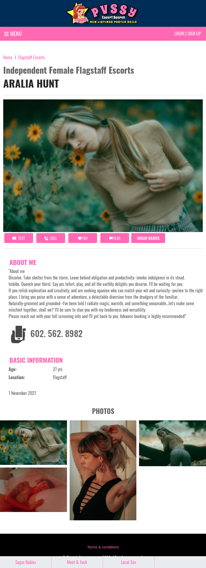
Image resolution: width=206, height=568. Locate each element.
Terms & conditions (103, 547)
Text (18, 238)
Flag (114, 238)
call (50, 238)
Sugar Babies (148, 238)
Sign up (194, 33)
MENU (13, 33)
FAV (83, 238)
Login (179, 33)
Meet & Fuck (77, 562)
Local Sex (128, 562)
